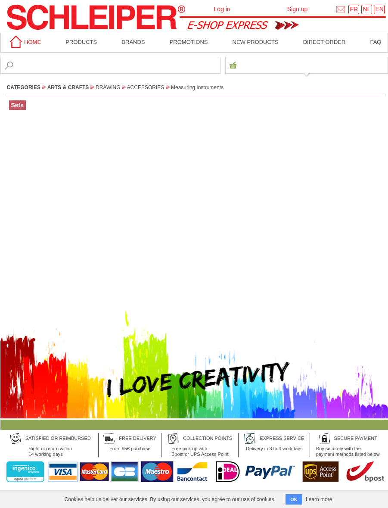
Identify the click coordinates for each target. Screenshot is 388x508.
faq (375, 42)
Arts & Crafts (68, 87)
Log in (222, 9)
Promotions (189, 42)
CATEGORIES (23, 87)
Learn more (319, 499)
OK (294, 499)
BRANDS (133, 42)
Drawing (108, 87)
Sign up (297, 9)
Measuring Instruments (197, 87)
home (24, 42)
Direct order (324, 42)
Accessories (146, 87)
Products (81, 42)
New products (256, 42)
